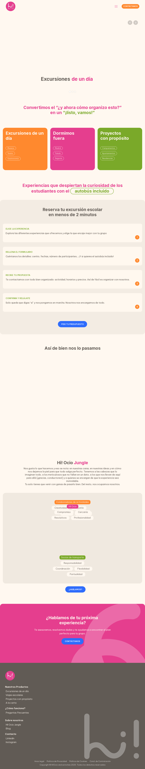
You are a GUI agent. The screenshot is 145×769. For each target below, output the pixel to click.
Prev (130, 22)
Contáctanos (130, 6)
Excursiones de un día (18, 691)
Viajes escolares (15, 695)
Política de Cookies (78, 761)
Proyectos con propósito (20, 698)
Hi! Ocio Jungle (17, 724)
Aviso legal (39, 761)
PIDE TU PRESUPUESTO (72, 324)
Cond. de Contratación (100, 761)
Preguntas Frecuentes (20, 712)
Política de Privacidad (57, 761)
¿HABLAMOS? (75, 589)
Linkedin (15, 738)
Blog (12, 728)
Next (135, 22)
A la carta (12, 702)
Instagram (16, 741)
